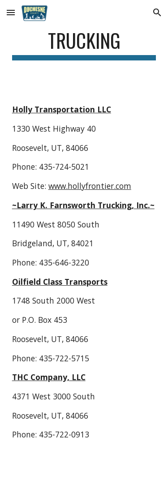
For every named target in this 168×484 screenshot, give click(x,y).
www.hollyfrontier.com (89, 185)
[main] (84, 44)
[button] (11, 12)
